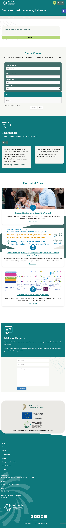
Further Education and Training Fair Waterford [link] (33, 215)
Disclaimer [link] (35, 522)
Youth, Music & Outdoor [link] (9, 464)
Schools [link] (4, 460)
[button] (59, 3)
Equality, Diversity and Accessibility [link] (11, 522)
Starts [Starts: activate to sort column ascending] (31, 95)
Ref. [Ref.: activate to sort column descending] (7, 95)
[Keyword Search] (33, 68)
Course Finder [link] (6, 456)
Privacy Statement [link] (26, 522)
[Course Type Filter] (33, 88)
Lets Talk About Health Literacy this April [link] (33, 296)
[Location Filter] (33, 76)
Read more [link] (33, 223)
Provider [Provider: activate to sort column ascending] (40, 95)
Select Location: (11, 73)
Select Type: (9, 85)
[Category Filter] (33, 82)
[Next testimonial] (6, 144)
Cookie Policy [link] (43, 522)
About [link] (4, 448)
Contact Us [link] (5, 471)
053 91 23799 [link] (15, 486)
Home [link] (3, 445)
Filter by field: (10, 79)
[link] (64, 11)
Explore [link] (4, 452)
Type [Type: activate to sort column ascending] (58, 95)
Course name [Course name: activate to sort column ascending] (14, 95)
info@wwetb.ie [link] (5, 493)
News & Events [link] (6, 467)
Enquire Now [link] (31, 37)
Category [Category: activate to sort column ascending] (50, 95)
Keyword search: (11, 65)
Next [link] (40, 109)
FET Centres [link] (8, 17)
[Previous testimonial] (3, 144)
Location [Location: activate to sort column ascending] (23, 95)
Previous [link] (33, 109)
